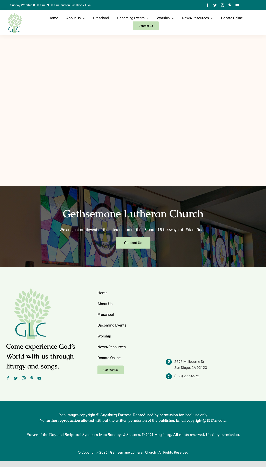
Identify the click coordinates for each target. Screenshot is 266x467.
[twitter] (215, 5)
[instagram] (222, 5)
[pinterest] (229, 5)
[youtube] (237, 5)
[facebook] (207, 5)
